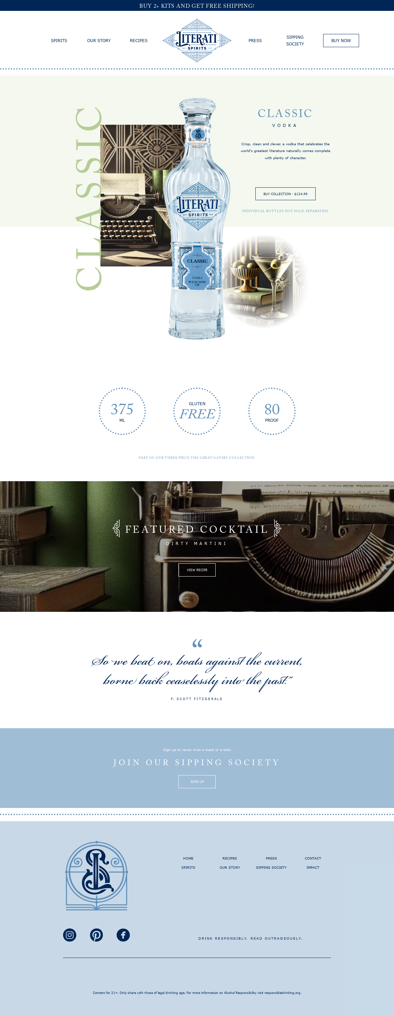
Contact (313, 858)
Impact (313, 867)
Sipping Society (295, 40)
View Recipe (197, 570)
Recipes (138, 40)
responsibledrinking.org (282, 993)
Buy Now (341, 40)
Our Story (99, 40)
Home (188, 858)
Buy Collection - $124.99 (285, 194)
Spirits (59, 40)
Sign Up (197, 781)
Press (255, 40)
